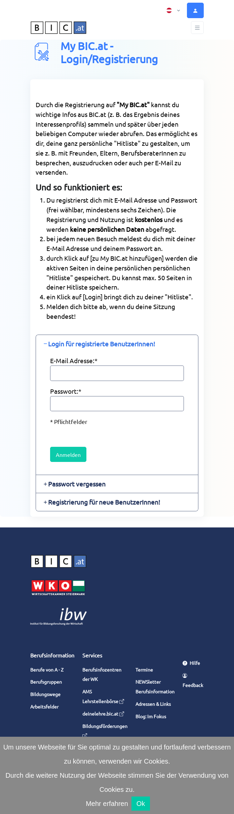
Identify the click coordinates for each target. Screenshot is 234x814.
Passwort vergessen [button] (77, 484)
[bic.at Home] (58, 28)
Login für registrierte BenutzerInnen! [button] (101, 344)
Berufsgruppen (46, 682)
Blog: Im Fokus (150, 716)
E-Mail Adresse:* (74, 360)
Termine (144, 670)
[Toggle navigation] (197, 27)
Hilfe (191, 663)
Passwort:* (65, 391)
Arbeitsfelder (44, 706)
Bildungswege (45, 694)
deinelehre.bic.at (103, 714)
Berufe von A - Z (47, 670)
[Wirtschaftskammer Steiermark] (58, 587)
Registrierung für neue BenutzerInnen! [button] (104, 502)
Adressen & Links (153, 704)
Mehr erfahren (107, 803)
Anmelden (68, 454)
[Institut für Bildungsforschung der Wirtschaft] (58, 615)
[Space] (58, 560)
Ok (140, 803)
